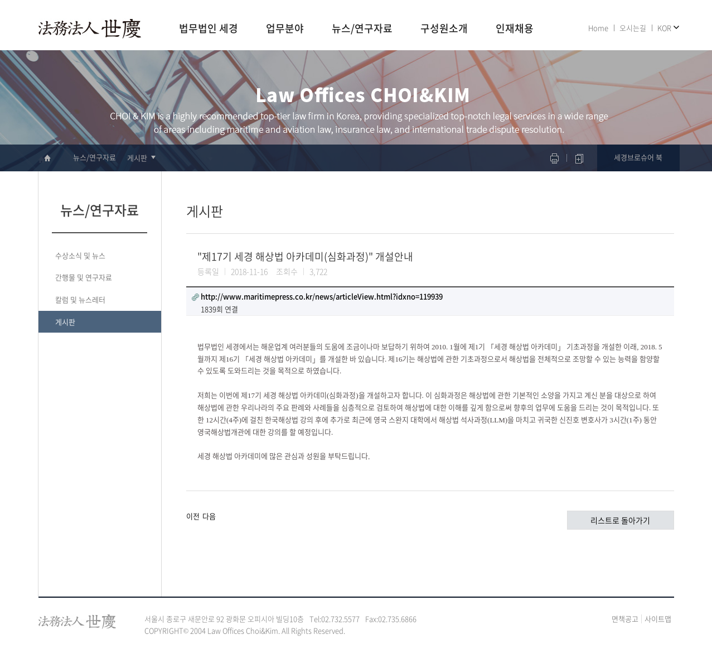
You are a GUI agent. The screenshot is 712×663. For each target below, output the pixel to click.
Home (598, 27)
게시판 (137, 157)
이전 (193, 516)
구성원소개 (444, 29)
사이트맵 (658, 618)
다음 (209, 516)
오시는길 (632, 27)
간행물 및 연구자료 (83, 277)
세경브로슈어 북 (638, 157)
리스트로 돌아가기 (620, 520)
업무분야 (285, 29)
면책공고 (625, 618)
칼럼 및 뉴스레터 (80, 299)
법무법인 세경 (208, 29)
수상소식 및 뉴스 (80, 255)
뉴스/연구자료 (362, 29)
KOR (664, 27)
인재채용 (515, 29)
